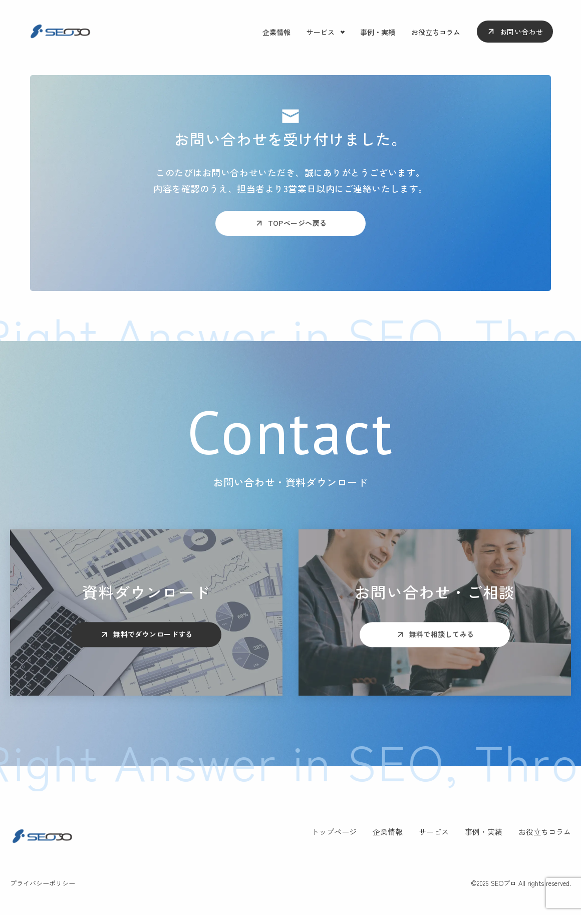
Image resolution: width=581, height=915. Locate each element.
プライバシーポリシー (42, 883)
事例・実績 (377, 32)
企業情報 (276, 32)
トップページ (334, 831)
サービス (321, 32)
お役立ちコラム (435, 32)
